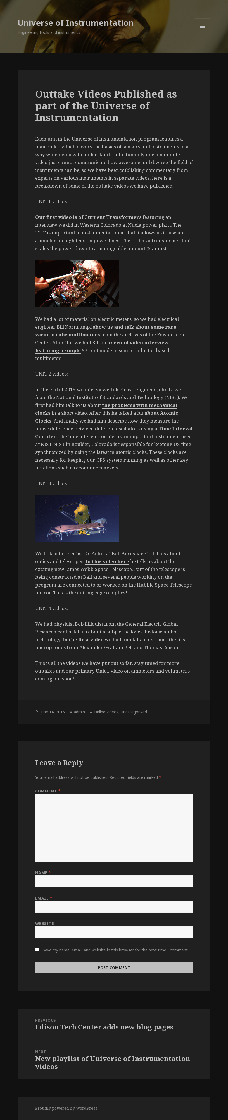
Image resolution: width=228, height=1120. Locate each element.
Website (44, 923)
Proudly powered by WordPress (66, 1108)
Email (44, 898)
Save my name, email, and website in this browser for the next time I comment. (116, 950)
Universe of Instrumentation (76, 22)
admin (79, 712)
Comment (48, 791)
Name (43, 872)
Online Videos (106, 712)
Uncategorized (134, 712)
